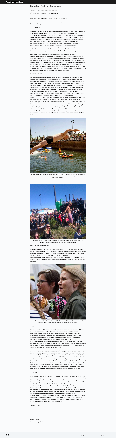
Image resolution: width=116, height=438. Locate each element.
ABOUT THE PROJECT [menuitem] (61, 2)
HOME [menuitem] (54, 2)
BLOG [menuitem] (103, 2)
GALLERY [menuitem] (108, 2)
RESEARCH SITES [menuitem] (80, 2)
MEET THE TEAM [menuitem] (71, 2)
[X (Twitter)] (8, 434)
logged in (39, 422)
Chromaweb (107, 435)
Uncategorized (54, 13)
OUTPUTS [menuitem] (99, 2)
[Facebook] (6, 434)
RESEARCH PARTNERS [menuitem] (90, 2)
